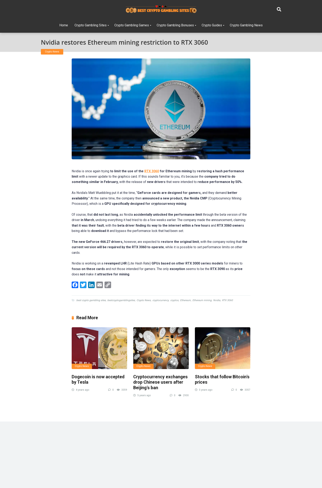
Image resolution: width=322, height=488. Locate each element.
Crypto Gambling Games (131, 25)
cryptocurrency (160, 300)
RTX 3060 (151, 171)
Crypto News (52, 51)
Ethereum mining (202, 300)
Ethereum (185, 300)
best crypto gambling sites (91, 300)
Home (63, 25)
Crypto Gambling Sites (91, 25)
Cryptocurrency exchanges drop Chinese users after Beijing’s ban (160, 382)
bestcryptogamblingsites (121, 300)
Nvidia (216, 300)
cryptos (174, 300)
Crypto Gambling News (246, 25)
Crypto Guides (212, 25)
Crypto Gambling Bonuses (175, 25)
